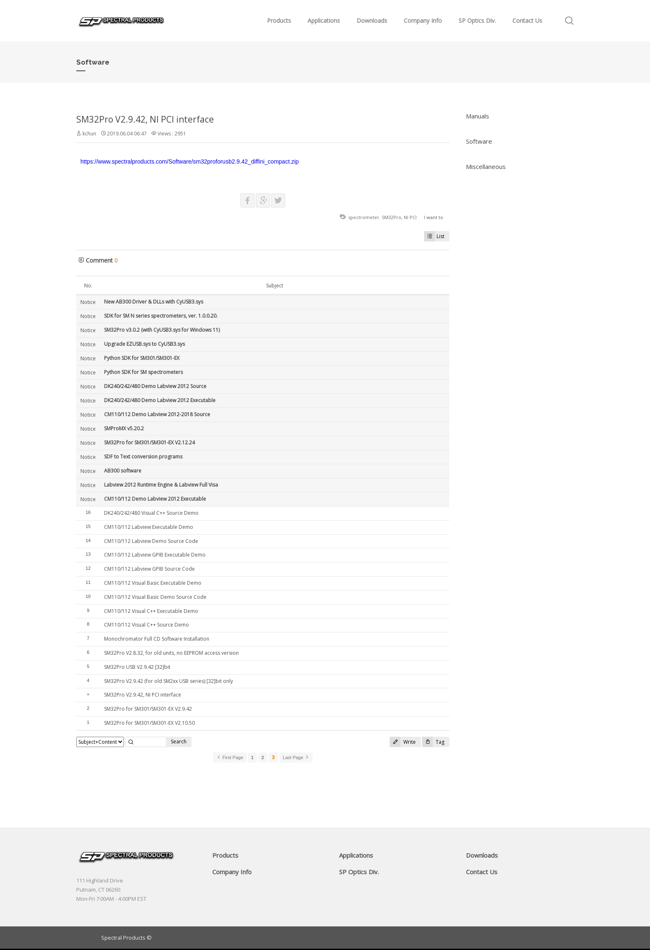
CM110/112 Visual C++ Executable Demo (151, 611)
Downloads (372, 20)
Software (479, 141)
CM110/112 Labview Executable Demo (148, 526)
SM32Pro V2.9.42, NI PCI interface (145, 119)
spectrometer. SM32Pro (374, 217)
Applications (324, 20)
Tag (433, 742)
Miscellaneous (486, 166)
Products (279, 20)
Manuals (477, 116)
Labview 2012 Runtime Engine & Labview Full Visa (161, 484)
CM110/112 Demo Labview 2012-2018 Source (157, 414)
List (434, 236)
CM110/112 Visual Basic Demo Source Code (155, 596)
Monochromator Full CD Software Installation (156, 638)
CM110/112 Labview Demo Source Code (151, 541)
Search (179, 741)
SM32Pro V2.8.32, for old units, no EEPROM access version (171, 652)
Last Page (296, 757)
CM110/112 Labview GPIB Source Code (149, 568)
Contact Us (527, 20)
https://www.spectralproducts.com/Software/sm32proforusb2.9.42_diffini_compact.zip (189, 161)
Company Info (423, 20)
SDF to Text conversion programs (143, 456)
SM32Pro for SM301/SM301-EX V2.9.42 (148, 708)
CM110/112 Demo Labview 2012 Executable (155, 498)
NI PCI (410, 217)
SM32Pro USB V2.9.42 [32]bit (137, 666)
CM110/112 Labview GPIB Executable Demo (155, 554)
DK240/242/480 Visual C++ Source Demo (151, 512)
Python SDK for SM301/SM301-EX (141, 358)
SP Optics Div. (477, 20)
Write (403, 742)
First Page (229, 757)
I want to (433, 217)
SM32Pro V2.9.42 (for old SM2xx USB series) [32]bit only (168, 681)
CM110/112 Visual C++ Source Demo (146, 624)
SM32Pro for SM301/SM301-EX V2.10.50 (149, 722)
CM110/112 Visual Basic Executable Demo (152, 582)
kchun (89, 133)
